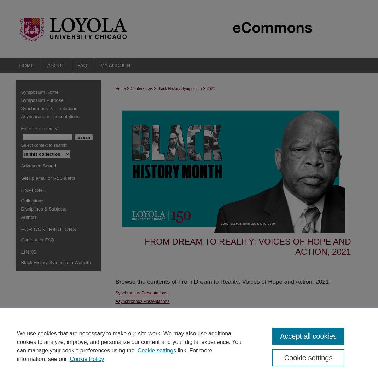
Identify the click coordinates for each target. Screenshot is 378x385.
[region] (189, 346)
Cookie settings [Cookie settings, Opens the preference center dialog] (308, 358)
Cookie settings (157, 350)
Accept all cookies (308, 336)
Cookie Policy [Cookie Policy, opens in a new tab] (87, 359)
